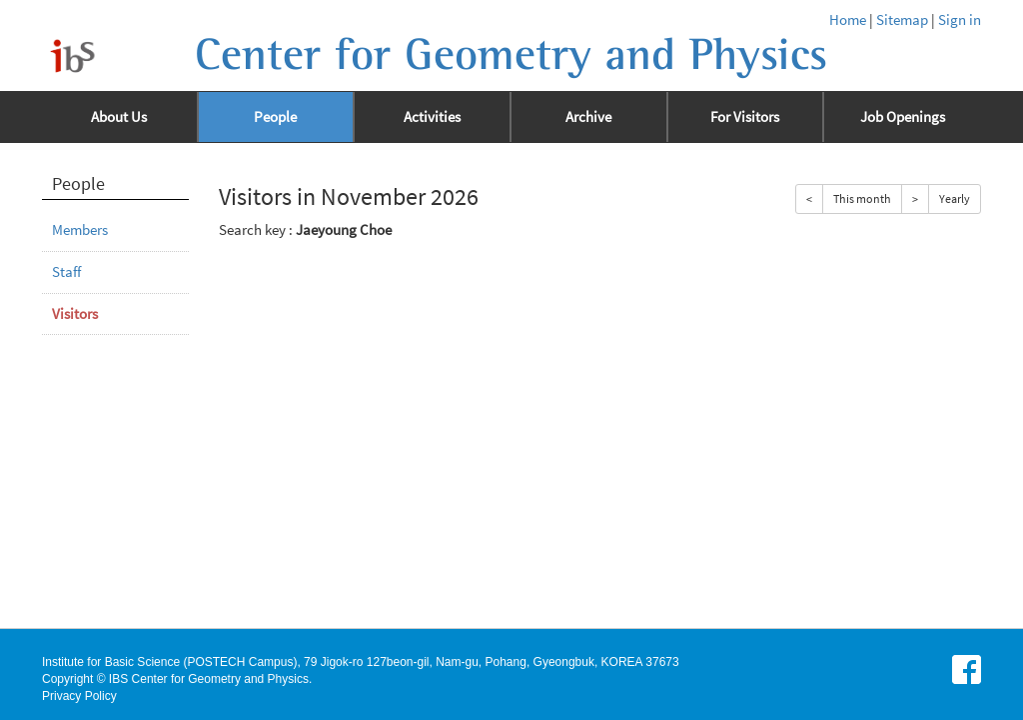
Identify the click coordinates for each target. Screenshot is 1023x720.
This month (862, 198)
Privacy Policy (79, 696)
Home (847, 20)
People (275, 117)
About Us (119, 117)
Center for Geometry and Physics (511, 55)
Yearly (954, 198)
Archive (588, 117)
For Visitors (744, 117)
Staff (66, 272)
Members (80, 230)
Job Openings (902, 117)
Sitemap (902, 20)
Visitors (75, 314)
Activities (432, 117)
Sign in (959, 20)
